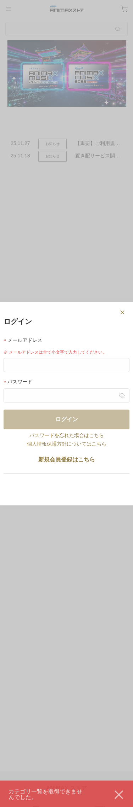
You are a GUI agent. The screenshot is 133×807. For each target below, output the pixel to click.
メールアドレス (23, 340)
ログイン (66, 419)
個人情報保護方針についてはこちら (66, 444)
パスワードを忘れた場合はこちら (66, 435)
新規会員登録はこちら (66, 460)
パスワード (18, 382)
